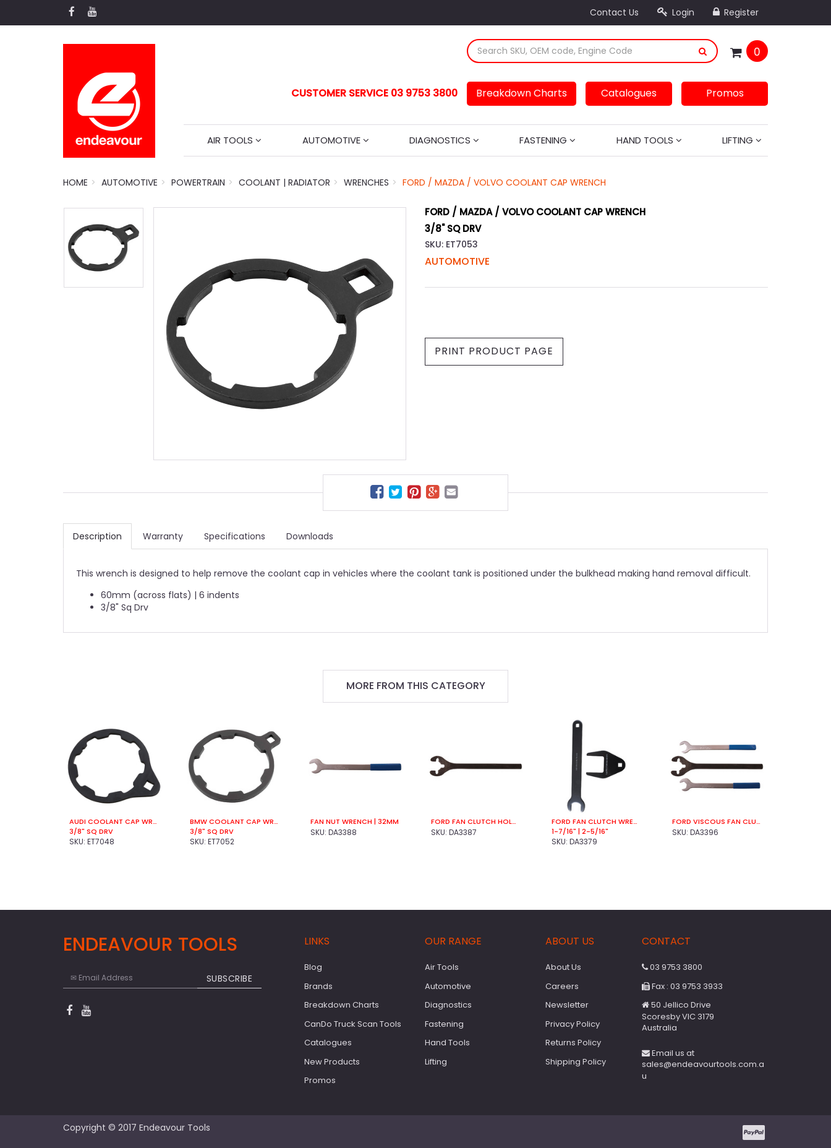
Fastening (547, 140)
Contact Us (614, 12)
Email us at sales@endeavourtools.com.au (703, 1064)
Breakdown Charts (521, 93)
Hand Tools (649, 140)
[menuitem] (378, 494)
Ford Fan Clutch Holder (476, 821)
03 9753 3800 (672, 967)
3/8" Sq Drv (91, 831)
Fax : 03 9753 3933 (682, 986)
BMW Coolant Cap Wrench (234, 821)
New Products (332, 1062)
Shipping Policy (575, 1062)
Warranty (163, 536)
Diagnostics (444, 140)
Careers (562, 986)
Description (97, 536)
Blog (313, 967)
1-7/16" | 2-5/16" (580, 831)
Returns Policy (573, 1042)
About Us (563, 967)
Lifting (742, 140)
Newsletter (567, 1005)
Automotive (335, 140)
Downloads (309, 536)
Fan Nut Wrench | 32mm (354, 821)
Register (736, 12)
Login (675, 12)
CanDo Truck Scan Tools (352, 1024)
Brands (318, 986)
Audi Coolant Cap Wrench (114, 821)
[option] (279, 333)
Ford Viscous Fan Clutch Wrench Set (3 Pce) (717, 821)
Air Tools (234, 140)
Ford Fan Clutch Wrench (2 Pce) (596, 821)
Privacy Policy (572, 1024)
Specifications (234, 536)
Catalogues (629, 93)
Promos (725, 93)
